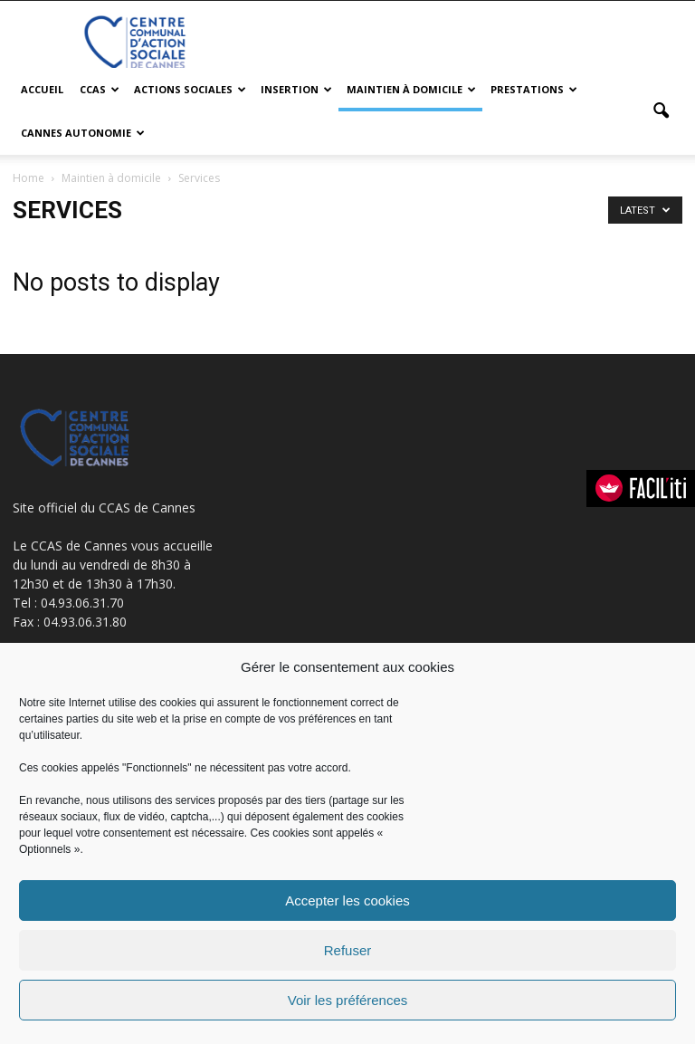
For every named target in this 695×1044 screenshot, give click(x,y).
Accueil (42, 89)
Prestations (533, 89)
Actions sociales (190, 89)
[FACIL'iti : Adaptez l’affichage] (640, 488)
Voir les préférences (348, 1000)
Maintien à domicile (411, 89)
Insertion (296, 89)
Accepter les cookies (347, 900)
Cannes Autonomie (83, 132)
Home (28, 178)
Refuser (348, 950)
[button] (660, 111)
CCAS (99, 89)
